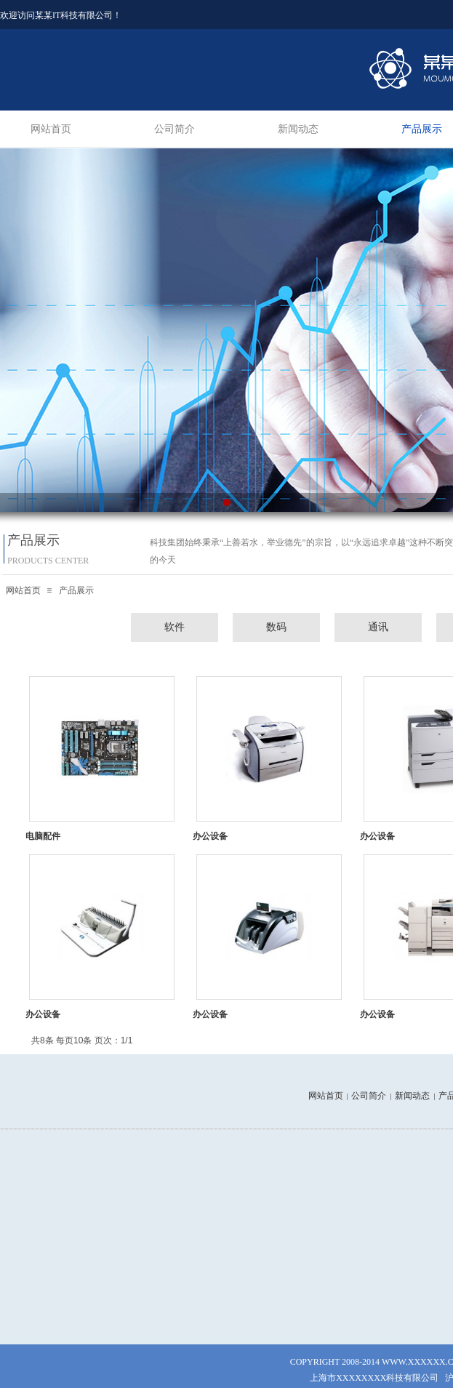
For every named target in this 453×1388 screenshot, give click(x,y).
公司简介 (174, 129)
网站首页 (51, 129)
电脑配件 (42, 836)
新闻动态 (298, 129)
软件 (174, 627)
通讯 (378, 627)
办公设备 (210, 836)
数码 (276, 627)
